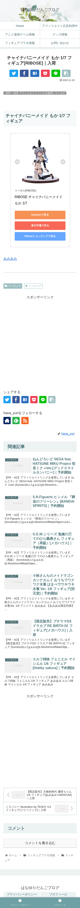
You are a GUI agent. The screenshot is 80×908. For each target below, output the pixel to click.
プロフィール (58, 894)
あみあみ (10, 258)
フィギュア (13, 285)
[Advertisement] (40, 340)
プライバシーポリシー (22, 894)
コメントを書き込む (40, 843)
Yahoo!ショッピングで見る (40, 236)
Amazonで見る (40, 214)
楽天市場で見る (40, 225)
